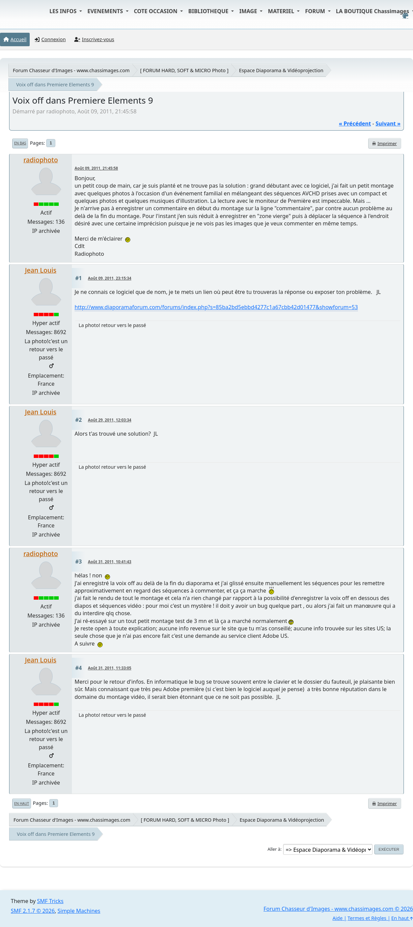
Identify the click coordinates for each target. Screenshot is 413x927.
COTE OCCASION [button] (156, 11)
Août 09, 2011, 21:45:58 (96, 168)
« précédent (355, 123)
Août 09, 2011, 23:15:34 (110, 278)
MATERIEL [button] (282, 11)
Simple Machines (79, 911)
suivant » (388, 123)
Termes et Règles (367, 918)
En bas (20, 143)
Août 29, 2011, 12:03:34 (110, 419)
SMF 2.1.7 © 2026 (33, 911)
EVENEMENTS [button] (106, 11)
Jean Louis (40, 270)
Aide (337, 918)
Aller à (274, 849)
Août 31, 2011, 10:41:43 (110, 561)
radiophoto (40, 159)
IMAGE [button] (248, 11)
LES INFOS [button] (63, 11)
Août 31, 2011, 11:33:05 (110, 668)
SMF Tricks (50, 901)
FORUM (315, 11)
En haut (21, 803)
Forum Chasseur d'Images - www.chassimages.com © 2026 (338, 908)
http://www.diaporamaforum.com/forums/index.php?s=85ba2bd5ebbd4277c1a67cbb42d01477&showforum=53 (216, 307)
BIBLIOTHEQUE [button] (209, 11)
